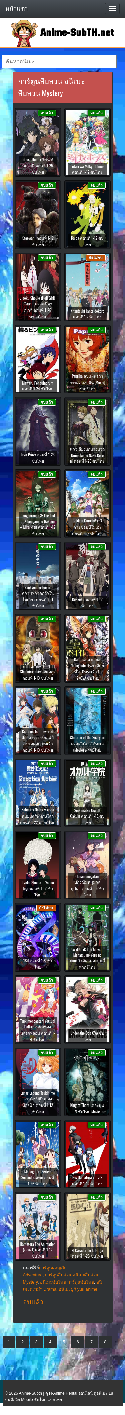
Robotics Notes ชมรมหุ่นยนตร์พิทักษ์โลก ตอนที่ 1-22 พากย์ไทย (37, 816)
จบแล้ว (33, 1302)
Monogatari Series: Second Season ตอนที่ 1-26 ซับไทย (37, 1177)
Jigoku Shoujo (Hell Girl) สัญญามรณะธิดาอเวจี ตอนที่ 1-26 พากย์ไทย (37, 307)
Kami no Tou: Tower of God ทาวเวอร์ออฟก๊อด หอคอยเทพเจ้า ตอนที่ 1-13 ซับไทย (38, 741)
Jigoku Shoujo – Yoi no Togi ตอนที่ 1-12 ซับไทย (37, 888)
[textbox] (59, 61)
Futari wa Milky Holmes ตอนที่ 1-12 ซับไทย (87, 169)
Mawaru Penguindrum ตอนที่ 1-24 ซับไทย (37, 385)
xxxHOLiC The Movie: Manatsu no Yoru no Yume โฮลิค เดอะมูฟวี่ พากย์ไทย (87, 958)
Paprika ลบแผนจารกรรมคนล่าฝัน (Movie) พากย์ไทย (87, 382)
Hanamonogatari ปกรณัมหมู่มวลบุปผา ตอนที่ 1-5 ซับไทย (87, 885)
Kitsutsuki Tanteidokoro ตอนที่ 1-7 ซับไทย (87, 313)
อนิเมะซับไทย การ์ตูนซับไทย (67, 1282)
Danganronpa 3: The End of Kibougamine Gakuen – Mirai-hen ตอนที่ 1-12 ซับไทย (37, 524)
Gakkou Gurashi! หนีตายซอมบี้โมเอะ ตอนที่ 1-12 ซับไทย (87, 527)
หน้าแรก (16, 8)
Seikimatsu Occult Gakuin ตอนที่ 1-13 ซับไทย (87, 816)
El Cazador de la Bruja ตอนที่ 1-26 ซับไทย (87, 1253)
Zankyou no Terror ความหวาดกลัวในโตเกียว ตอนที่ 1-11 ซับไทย (38, 596)
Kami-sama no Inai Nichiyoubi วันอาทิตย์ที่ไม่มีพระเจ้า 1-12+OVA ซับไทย (87, 668)
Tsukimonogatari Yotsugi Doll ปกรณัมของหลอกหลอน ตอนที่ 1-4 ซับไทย (37, 1030)
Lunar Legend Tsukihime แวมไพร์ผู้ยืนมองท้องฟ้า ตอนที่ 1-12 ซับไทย (37, 1102)
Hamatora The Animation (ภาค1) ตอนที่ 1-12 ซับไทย (38, 1250)
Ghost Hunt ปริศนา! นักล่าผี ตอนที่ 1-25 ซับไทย (37, 165)
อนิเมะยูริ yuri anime (78, 1289)
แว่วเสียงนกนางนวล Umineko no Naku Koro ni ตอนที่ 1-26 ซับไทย (87, 455)
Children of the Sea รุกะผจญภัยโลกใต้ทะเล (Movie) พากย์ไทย (87, 743)
